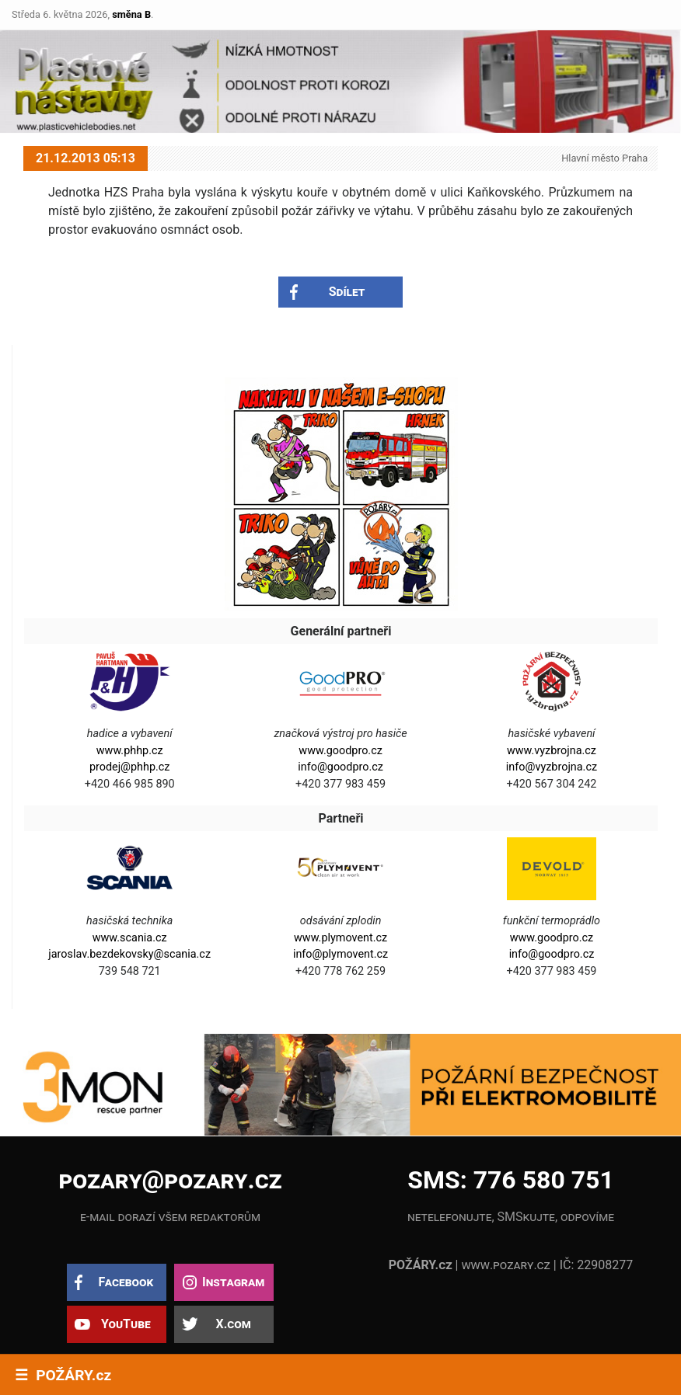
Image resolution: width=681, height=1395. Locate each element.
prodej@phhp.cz (129, 767)
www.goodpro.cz (340, 750)
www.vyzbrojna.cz (551, 750)
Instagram (233, 1282)
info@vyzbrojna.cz (551, 767)
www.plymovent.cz (340, 937)
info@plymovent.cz (340, 954)
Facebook (125, 1282)
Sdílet (347, 291)
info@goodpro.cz (340, 767)
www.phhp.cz (129, 750)
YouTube (126, 1324)
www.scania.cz (130, 937)
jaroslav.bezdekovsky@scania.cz (129, 954)
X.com (232, 1324)
